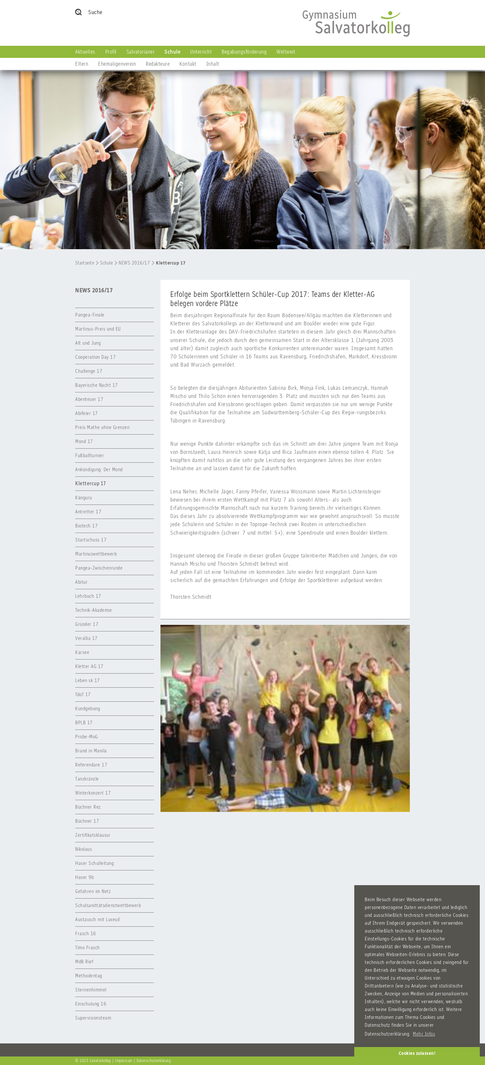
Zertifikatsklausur (92, 835)
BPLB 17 (84, 722)
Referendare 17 (91, 765)
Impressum (123, 1060)
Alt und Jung (88, 343)
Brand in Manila (91, 750)
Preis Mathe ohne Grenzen (102, 427)
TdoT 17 (83, 694)
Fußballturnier (89, 455)
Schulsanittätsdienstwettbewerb (108, 905)
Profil (111, 51)
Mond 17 (84, 441)
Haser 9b (84, 877)
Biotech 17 (86, 526)
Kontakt (187, 63)
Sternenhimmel (91, 990)
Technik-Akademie (93, 610)
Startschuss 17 (91, 540)
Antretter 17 (88, 511)
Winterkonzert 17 (93, 793)
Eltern (81, 63)
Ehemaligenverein (117, 63)
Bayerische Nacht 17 (96, 385)
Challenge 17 (88, 371)
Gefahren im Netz (93, 891)
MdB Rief (84, 961)
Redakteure (158, 63)
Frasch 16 (85, 933)
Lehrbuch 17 (88, 596)
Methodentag (88, 975)
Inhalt (212, 63)
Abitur (81, 582)
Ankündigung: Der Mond (99, 469)
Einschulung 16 (90, 1004)
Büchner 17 (87, 821)
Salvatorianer (140, 51)
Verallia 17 (86, 638)
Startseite (84, 263)
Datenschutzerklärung (154, 1060)
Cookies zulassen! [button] (417, 1053)
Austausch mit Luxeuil (97, 919)
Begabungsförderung (244, 51)
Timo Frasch (87, 947)
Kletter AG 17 (89, 666)
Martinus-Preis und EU (98, 329)
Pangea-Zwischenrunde (99, 568)
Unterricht (201, 51)
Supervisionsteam (93, 1018)
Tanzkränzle (87, 779)
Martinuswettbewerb (96, 554)
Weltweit (285, 51)
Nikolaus (83, 849)
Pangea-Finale (90, 315)
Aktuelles (85, 51)
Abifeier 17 (86, 413)
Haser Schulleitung (94, 863)
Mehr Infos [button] (424, 1034)
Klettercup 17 (171, 263)
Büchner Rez (88, 807)
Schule (172, 51)
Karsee (82, 652)
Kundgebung (87, 708)
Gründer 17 (86, 624)
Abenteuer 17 (89, 399)
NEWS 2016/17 (134, 263)
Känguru (83, 497)
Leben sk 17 (87, 680)
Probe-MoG (86, 736)
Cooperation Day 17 (95, 357)
